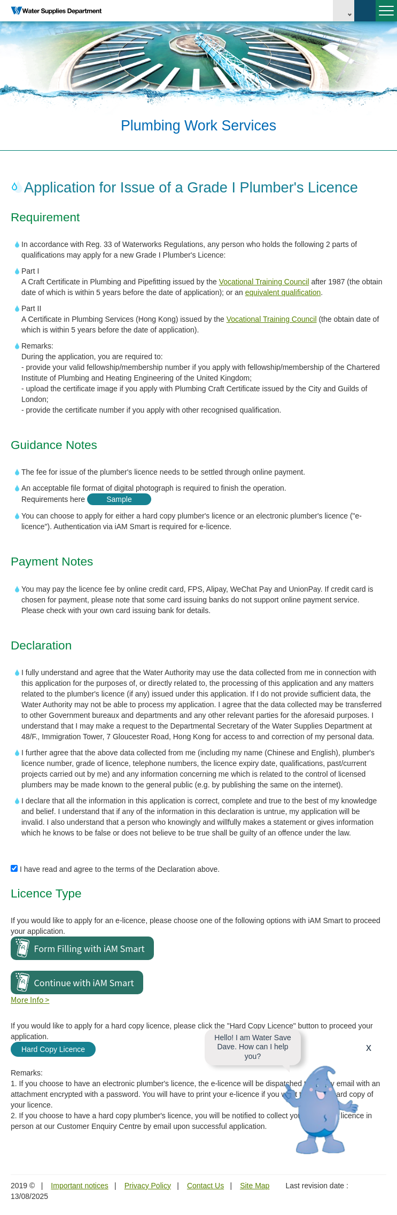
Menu (385, 15)
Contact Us (205, 1185)
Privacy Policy (147, 1185)
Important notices (79, 1185)
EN (343, 10)
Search (365, 10)
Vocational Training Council (264, 281)
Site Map (254, 1185)
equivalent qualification (283, 292)
